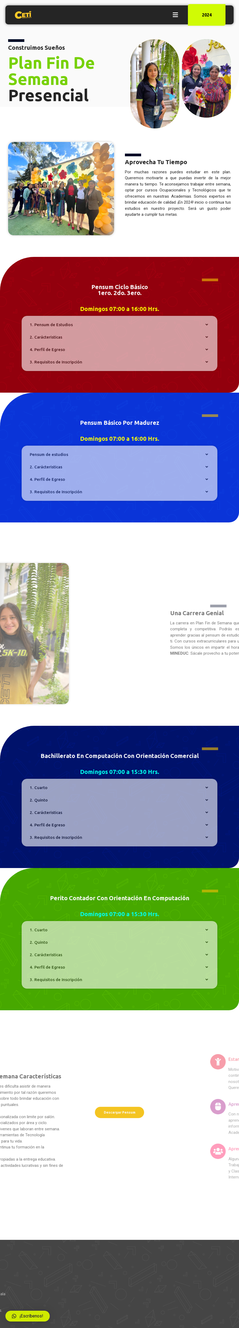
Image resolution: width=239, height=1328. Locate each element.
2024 (207, 14)
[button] (175, 15)
